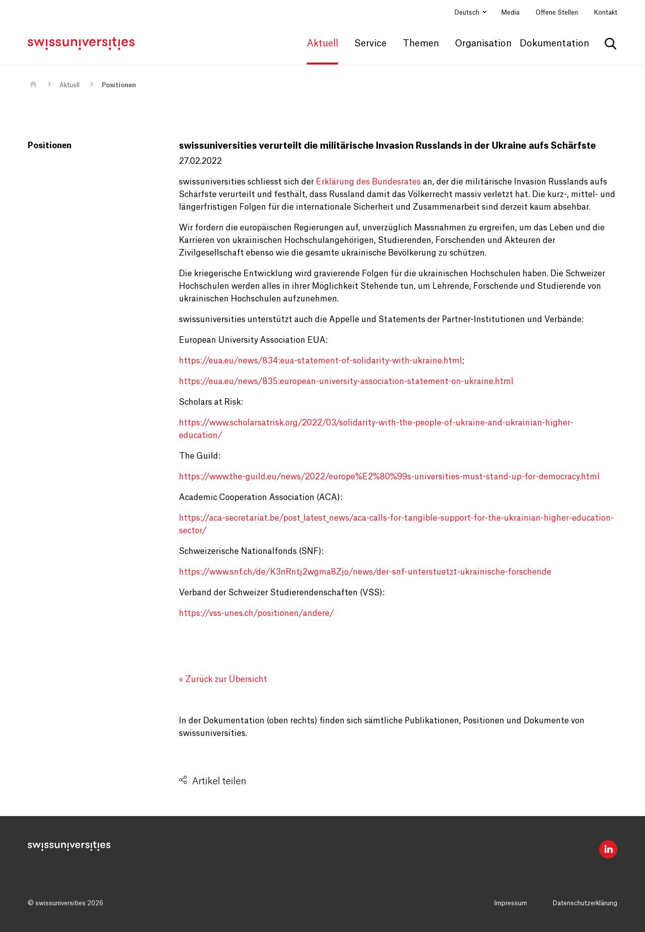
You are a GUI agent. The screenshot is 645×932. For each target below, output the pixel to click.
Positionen (119, 85)
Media (510, 13)
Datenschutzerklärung (585, 903)
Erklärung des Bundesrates (368, 182)
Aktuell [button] (322, 43)
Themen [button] (421, 43)
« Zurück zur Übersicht (223, 679)
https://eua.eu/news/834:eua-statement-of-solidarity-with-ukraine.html (320, 361)
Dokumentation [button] (554, 43)
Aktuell (69, 85)
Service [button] (370, 43)
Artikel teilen (219, 781)
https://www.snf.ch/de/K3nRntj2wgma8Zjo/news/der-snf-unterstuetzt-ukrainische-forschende (365, 572)
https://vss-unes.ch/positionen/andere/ (256, 613)
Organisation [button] (483, 43)
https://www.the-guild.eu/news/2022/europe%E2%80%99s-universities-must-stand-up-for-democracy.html (389, 477)
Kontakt (605, 13)
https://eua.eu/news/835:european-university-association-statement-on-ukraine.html (346, 382)
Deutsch (468, 13)
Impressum (510, 903)
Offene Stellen (557, 13)
